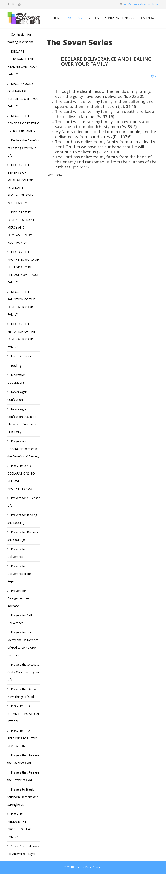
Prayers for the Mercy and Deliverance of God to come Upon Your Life (23, 643)
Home (57, 18)
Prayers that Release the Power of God (23, 776)
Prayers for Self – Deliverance (21, 619)
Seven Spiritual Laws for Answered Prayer (23, 850)
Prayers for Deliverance (16, 553)
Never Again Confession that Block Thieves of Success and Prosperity (23, 420)
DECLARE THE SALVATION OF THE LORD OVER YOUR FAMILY (21, 303)
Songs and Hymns (118, 18)
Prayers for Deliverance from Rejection (19, 573)
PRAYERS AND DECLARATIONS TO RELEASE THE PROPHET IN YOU (21, 477)
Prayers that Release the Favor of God (23, 759)
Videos (94, 18)
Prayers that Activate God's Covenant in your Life (23, 672)
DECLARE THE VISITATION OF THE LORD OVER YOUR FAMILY (21, 335)
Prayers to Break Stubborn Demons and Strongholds (22, 797)
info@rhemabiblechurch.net (141, 4)
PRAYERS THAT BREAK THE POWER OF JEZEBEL (23, 713)
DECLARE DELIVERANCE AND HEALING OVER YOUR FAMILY (22, 62)
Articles (74, 18)
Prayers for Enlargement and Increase (19, 598)
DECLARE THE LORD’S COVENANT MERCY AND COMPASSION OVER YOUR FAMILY (21, 227)
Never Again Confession (17, 396)
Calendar (148, 18)
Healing (15, 366)
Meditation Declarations (16, 379)
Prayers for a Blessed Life (23, 502)
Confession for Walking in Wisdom (20, 38)
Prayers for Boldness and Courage (23, 536)
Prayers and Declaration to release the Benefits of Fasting (23, 448)
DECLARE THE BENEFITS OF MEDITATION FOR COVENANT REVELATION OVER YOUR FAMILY (20, 184)
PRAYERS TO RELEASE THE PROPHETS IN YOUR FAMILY (21, 825)
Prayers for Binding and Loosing (22, 519)
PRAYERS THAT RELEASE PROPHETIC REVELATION (22, 738)
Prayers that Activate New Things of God (23, 693)
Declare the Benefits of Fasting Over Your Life (23, 147)
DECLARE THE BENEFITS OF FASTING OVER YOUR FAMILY (23, 123)
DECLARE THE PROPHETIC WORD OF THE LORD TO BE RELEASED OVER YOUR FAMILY (23, 267)
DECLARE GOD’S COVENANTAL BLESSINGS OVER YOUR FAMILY (23, 95)
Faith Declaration (22, 356)
